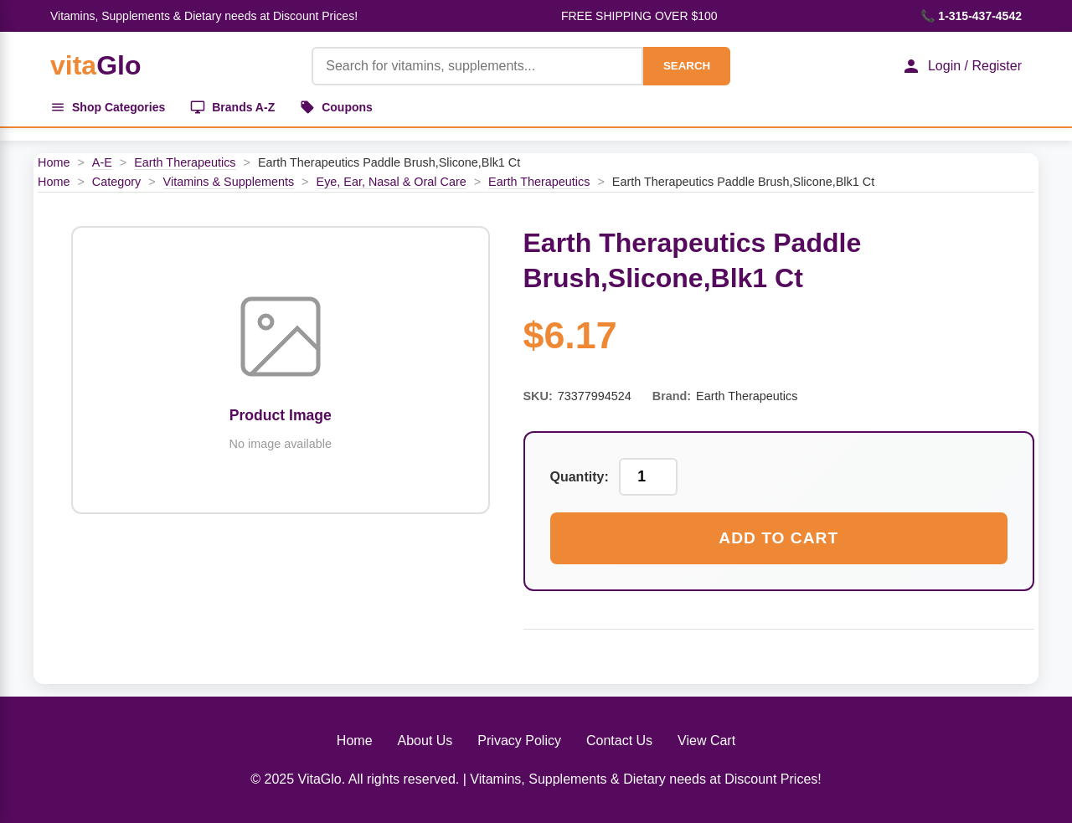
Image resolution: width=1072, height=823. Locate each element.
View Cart (706, 740)
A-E (102, 162)
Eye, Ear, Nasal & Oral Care (391, 181)
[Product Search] (477, 66)
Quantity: (579, 477)
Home (54, 162)
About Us (425, 740)
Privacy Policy (519, 740)
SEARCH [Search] (686, 65)
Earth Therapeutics (184, 162)
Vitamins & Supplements (229, 181)
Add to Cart (778, 538)
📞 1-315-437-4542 (971, 16)
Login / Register (961, 66)
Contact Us (619, 740)
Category (116, 181)
